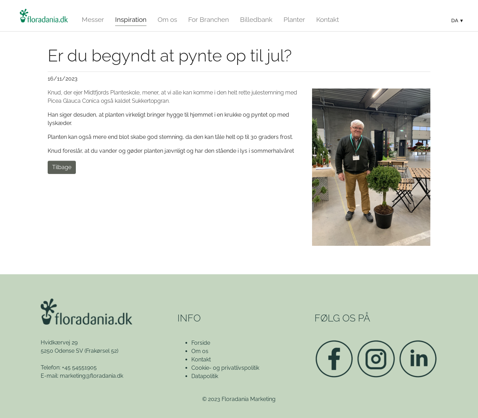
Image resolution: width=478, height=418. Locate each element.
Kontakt (201, 359)
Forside (200, 343)
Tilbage (61, 167)
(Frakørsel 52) (101, 351)
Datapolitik (204, 376)
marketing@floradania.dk (91, 376)
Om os (199, 351)
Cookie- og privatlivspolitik (225, 368)
